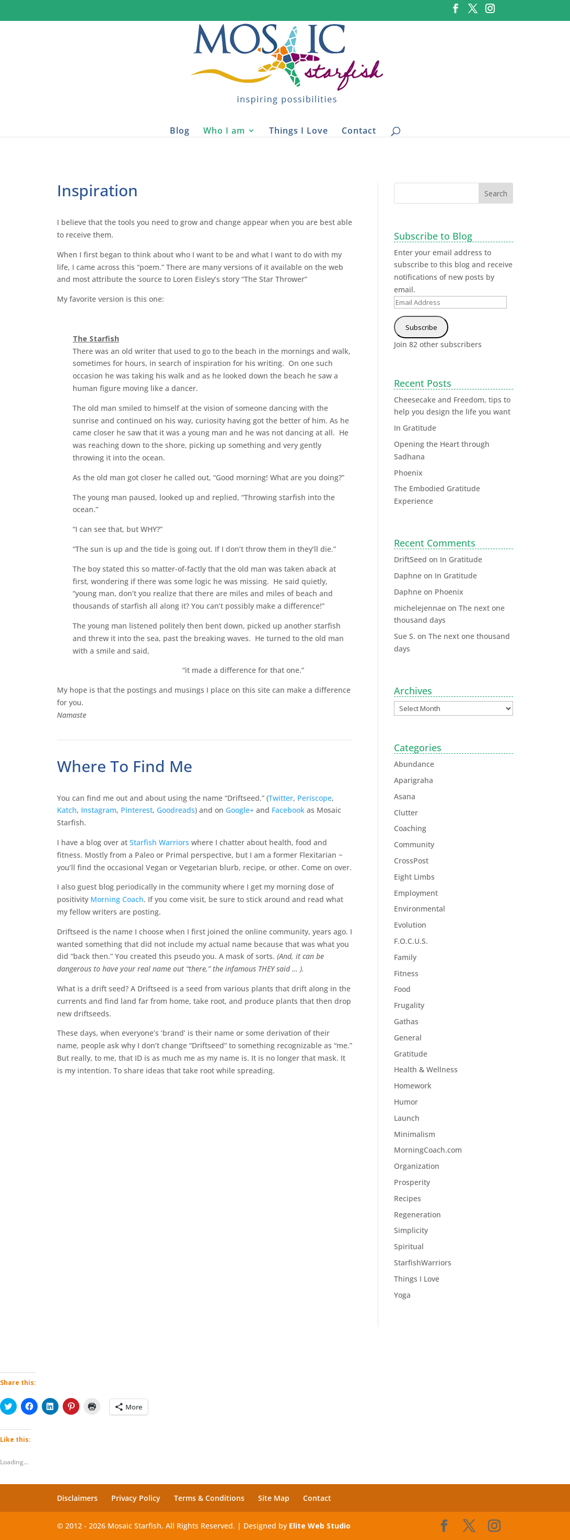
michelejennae (420, 608)
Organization (416, 1166)
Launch (407, 1118)
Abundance (414, 764)
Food (402, 989)
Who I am (224, 130)
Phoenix (408, 473)
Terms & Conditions (209, 1498)
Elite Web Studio (320, 1526)
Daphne (408, 576)
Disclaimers (77, 1498)
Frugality (409, 1005)
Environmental (419, 909)
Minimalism (414, 1134)
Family (405, 957)
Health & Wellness (426, 1069)
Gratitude (410, 1054)
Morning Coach (117, 899)
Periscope (314, 798)
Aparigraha (413, 780)
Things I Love (298, 130)
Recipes (407, 1198)
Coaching (410, 828)
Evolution (410, 925)
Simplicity (411, 1230)
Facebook (288, 810)
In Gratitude (415, 428)
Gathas (406, 1021)
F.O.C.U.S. (411, 941)
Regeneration (417, 1214)
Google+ (240, 810)
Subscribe (421, 327)
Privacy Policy (135, 1498)
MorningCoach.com (428, 1150)
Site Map (273, 1498)
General (408, 1038)
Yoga (402, 1295)
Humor (406, 1102)
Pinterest (137, 810)
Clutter (406, 813)
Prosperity (412, 1182)
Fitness (406, 973)
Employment (416, 893)
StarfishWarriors (422, 1262)
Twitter (281, 798)
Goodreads (176, 810)
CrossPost (411, 861)
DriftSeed (410, 559)
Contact (359, 130)
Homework (413, 1086)
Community (414, 844)
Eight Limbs (414, 877)
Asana (404, 796)
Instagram (99, 810)
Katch (67, 810)
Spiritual (409, 1246)
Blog (180, 130)
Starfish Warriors (159, 842)
